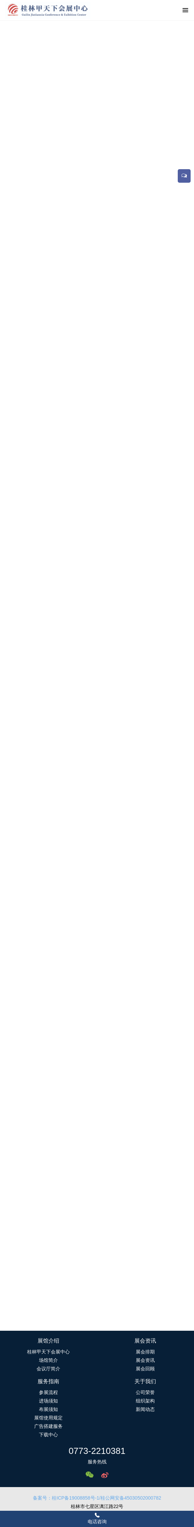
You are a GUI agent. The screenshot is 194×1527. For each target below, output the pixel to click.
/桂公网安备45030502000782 (130, 1498)
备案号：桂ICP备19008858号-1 (66, 1498)
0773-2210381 (97, 1451)
